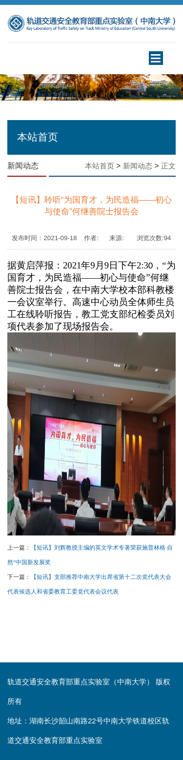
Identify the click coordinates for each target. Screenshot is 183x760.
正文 (168, 166)
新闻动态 (137, 166)
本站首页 (99, 166)
